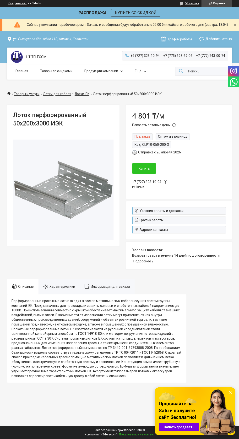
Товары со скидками (56, 71)
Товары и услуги (26, 94)
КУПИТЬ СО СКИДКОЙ (136, 13)
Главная (22, 71)
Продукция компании (101, 71)
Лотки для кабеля (57, 94)
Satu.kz (141, 430)
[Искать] (181, 71)
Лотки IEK (82, 94)
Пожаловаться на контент (136, 434)
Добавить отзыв (219, 39)
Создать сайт (17, 3)
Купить (144, 168)
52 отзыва (192, 3)
